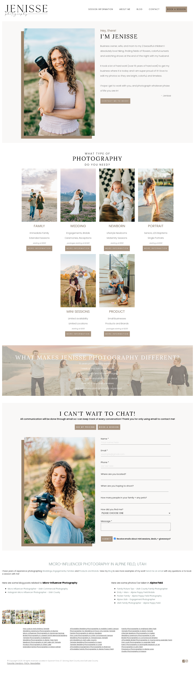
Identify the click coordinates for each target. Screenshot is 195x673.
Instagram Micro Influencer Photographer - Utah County (34, 592)
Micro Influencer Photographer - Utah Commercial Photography (38, 588)
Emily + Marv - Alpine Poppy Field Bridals (136, 592)
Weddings (47, 571)
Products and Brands (89, 571)
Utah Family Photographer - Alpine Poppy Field (138, 603)
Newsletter (35, 663)
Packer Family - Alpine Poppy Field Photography (139, 596)
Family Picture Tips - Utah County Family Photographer (142, 588)
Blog (140, 9)
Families (70, 571)
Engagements (59, 571)
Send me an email (154, 571)
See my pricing (85, 427)
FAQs (26, 663)
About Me (124, 9)
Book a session (176, 9)
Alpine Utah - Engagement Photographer (136, 599)
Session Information (100, 9)
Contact (154, 9)
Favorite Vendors (15, 663)
